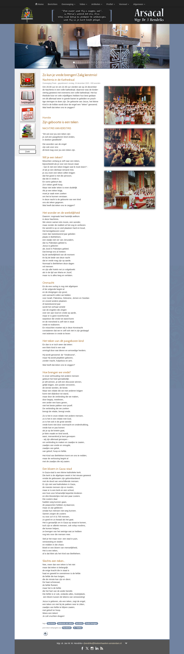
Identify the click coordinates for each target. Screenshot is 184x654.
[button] (26, 46)
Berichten (52, 4)
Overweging (68, 4)
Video (83, 4)
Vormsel (124, 4)
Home (39, 4)
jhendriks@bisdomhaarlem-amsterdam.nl (102, 643)
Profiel (110, 4)
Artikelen (96, 4)
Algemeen (139, 4)
